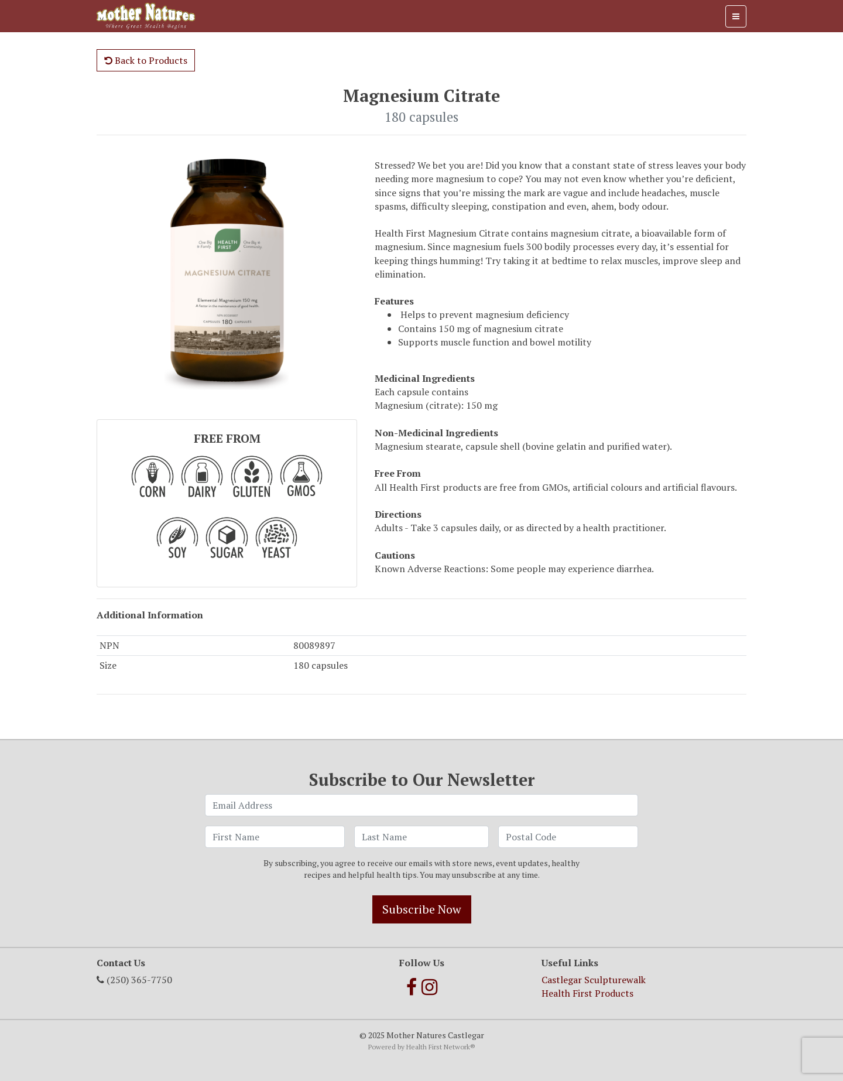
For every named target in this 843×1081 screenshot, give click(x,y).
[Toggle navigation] (735, 16)
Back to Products (145, 60)
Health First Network (438, 1046)
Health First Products (587, 993)
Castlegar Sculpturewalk (594, 979)
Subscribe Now (421, 909)
